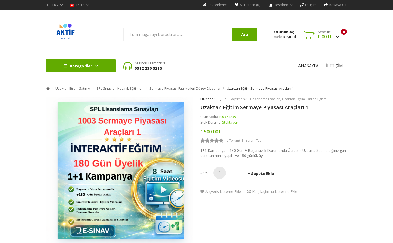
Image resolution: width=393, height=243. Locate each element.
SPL (217, 99)
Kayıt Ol (289, 36)
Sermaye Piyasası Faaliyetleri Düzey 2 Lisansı (184, 88)
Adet (204, 172)
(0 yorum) (233, 140)
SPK (225, 99)
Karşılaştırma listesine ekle (274, 191)
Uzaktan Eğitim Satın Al (73, 88)
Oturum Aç (284, 31)
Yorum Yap (254, 140)
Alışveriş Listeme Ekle (223, 191)
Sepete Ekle (262, 173)
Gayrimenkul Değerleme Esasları (254, 99)
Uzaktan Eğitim (293, 99)
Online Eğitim (316, 99)
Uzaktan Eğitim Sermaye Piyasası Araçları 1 (260, 88)
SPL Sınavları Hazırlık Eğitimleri (120, 88)
